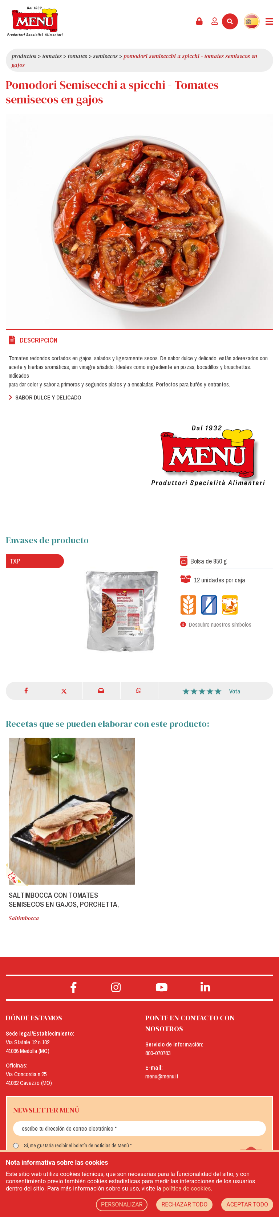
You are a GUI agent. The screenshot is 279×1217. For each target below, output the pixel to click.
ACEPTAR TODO (247, 1204)
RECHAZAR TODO (184, 1204)
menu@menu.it (161, 1076)
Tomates (52, 56)
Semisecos (105, 56)
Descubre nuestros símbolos (220, 624)
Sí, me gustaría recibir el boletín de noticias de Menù (76, 1145)
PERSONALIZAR (122, 1204)
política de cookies (187, 1188)
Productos (24, 56)
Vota (234, 691)
